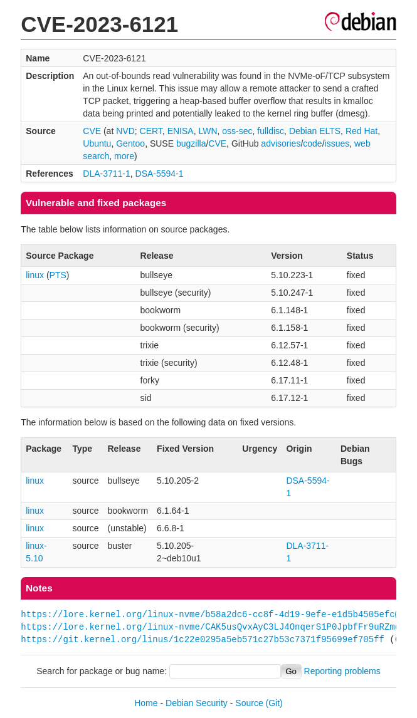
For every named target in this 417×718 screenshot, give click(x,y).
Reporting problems (342, 671)
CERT (151, 131)
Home (145, 703)
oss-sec (237, 131)
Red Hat (361, 131)
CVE (92, 131)
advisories (280, 143)
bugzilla (191, 143)
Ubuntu (97, 143)
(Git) (274, 703)
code (312, 143)
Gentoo (130, 143)
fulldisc (270, 131)
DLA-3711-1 (106, 174)
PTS (58, 275)
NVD (125, 131)
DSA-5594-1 (159, 174)
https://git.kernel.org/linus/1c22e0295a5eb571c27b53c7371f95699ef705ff (202, 639)
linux (35, 275)
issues (337, 143)
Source (249, 703)
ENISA (180, 131)
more (124, 156)
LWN (207, 131)
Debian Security (197, 703)
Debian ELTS (314, 131)
